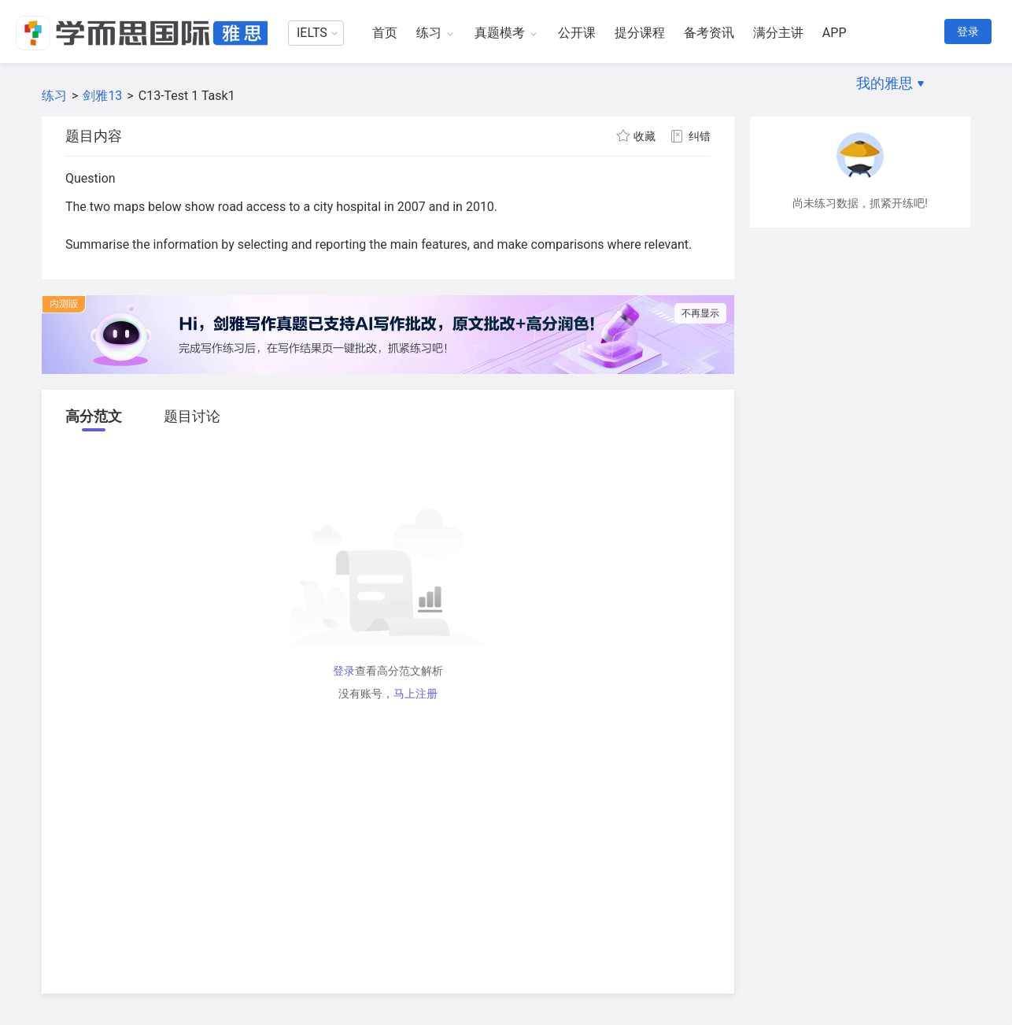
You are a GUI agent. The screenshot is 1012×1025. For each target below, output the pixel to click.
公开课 (577, 32)
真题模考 (500, 32)
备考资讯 (709, 32)
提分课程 (640, 32)
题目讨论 (192, 416)
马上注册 (415, 693)
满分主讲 (778, 32)
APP (834, 32)
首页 (384, 32)
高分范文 (93, 416)
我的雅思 (884, 83)
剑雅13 (102, 95)
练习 (428, 32)
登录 (968, 31)
